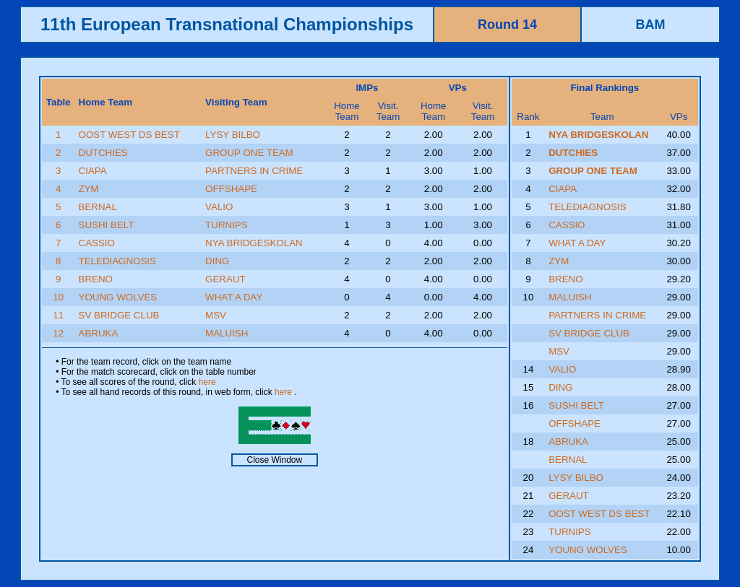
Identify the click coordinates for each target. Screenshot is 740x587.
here (207, 382)
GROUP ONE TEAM (249, 152)
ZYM (89, 188)
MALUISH (226, 333)
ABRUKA (99, 333)
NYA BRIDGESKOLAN (254, 243)
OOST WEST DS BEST (129, 134)
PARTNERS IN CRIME (254, 170)
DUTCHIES (103, 152)
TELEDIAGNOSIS (117, 261)
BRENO (96, 279)
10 (58, 297)
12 (58, 333)
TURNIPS (226, 224)
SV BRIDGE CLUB (119, 315)
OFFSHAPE (231, 188)
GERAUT (225, 279)
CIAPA (93, 170)
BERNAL (98, 206)
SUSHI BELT (106, 224)
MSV (215, 315)
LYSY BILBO (232, 134)
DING (217, 261)
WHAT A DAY (233, 297)
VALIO (219, 206)
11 (58, 315)
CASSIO (97, 243)
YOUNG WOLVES (118, 297)
